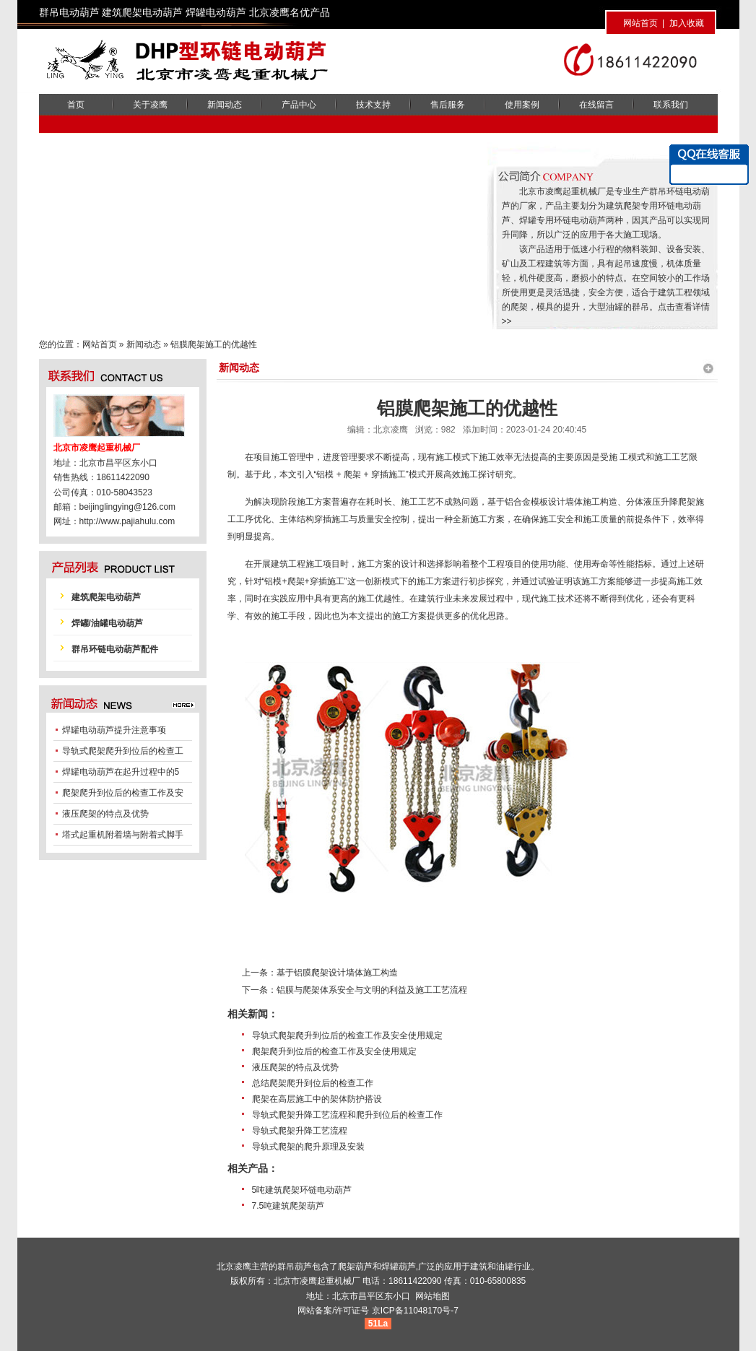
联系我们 (670, 105)
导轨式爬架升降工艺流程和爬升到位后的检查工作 (347, 1115)
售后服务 (447, 105)
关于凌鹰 (150, 105)
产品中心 (299, 105)
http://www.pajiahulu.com (127, 521)
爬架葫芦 (355, 1266)
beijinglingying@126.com (127, 507)
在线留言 (596, 105)
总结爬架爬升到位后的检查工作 (312, 1083)
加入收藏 (686, 23)
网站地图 (432, 1296)
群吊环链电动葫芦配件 (114, 649)
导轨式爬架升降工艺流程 (299, 1131)
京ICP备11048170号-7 (415, 1311)
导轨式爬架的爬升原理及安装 (308, 1147)
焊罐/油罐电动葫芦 (107, 623)
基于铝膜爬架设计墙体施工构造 (337, 973)
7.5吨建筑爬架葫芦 (288, 1206)
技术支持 (373, 105)
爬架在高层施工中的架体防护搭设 (317, 1099)
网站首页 (640, 23)
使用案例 (522, 105)
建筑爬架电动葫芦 (106, 597)
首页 (75, 105)
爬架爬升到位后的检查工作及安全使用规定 (334, 1051)
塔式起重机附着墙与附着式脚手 (122, 835)
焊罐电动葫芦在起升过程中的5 (121, 772)
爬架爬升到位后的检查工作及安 (122, 793)
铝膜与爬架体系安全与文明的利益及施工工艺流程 (372, 990)
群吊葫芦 (294, 1266)
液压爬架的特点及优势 (295, 1067)
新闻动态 (224, 105)
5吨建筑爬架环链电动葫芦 (302, 1190)
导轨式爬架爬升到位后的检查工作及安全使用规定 (347, 1035)
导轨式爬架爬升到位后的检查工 (122, 751)
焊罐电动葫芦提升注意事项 (114, 730)
